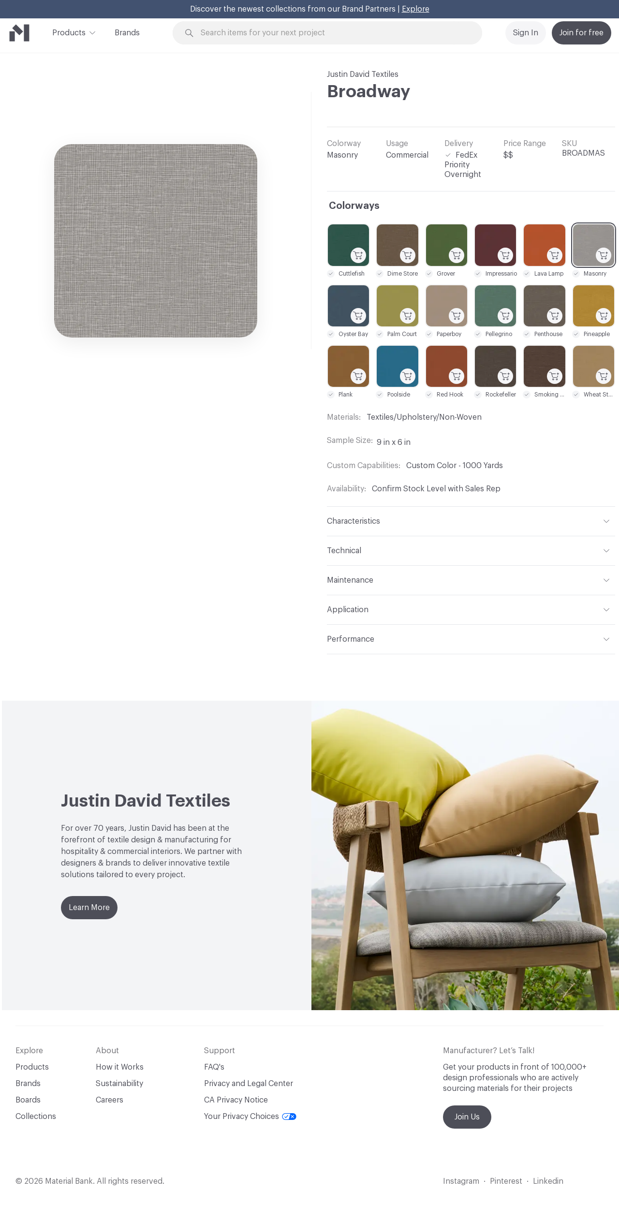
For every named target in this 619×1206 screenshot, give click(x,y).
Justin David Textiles (362, 74)
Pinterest (506, 1181)
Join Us (467, 1117)
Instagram (461, 1181)
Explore (415, 9)
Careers (109, 1100)
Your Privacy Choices (250, 1116)
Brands (127, 33)
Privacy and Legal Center (248, 1084)
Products (69, 32)
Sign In (525, 33)
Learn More (89, 908)
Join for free (582, 33)
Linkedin (548, 1181)
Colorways (354, 206)
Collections (35, 1116)
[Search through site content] (333, 33)
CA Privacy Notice (236, 1100)
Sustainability (119, 1084)
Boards (28, 1100)
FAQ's (214, 1067)
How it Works (120, 1067)
